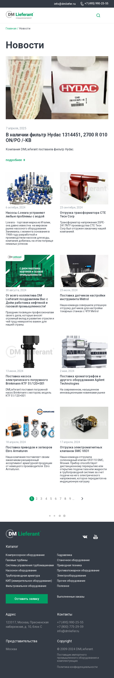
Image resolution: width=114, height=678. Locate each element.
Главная (11, 28)
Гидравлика (64, 554)
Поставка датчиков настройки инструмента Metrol (82, 297)
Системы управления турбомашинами (30, 565)
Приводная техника (69, 565)
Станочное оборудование (73, 560)
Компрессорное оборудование (25, 554)
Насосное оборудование (21, 570)
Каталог (12, 546)
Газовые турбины (16, 560)
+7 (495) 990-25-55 (96, 3)
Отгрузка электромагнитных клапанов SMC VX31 (81, 449)
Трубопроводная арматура (23, 575)
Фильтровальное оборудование (26, 585)
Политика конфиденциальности (77, 666)
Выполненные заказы (70, 596)
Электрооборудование (71, 575)
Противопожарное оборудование (78, 570)
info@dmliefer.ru (65, 3)
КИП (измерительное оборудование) (29, 580)
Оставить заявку (27, 599)
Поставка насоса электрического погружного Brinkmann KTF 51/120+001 (27, 379)
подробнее (14, 160)
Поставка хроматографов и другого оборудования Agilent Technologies (82, 379)
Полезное (63, 585)
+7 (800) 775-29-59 (70, 627)
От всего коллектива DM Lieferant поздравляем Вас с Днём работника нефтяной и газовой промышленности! (27, 301)
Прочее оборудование (71, 580)
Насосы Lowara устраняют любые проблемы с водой (25, 214)
